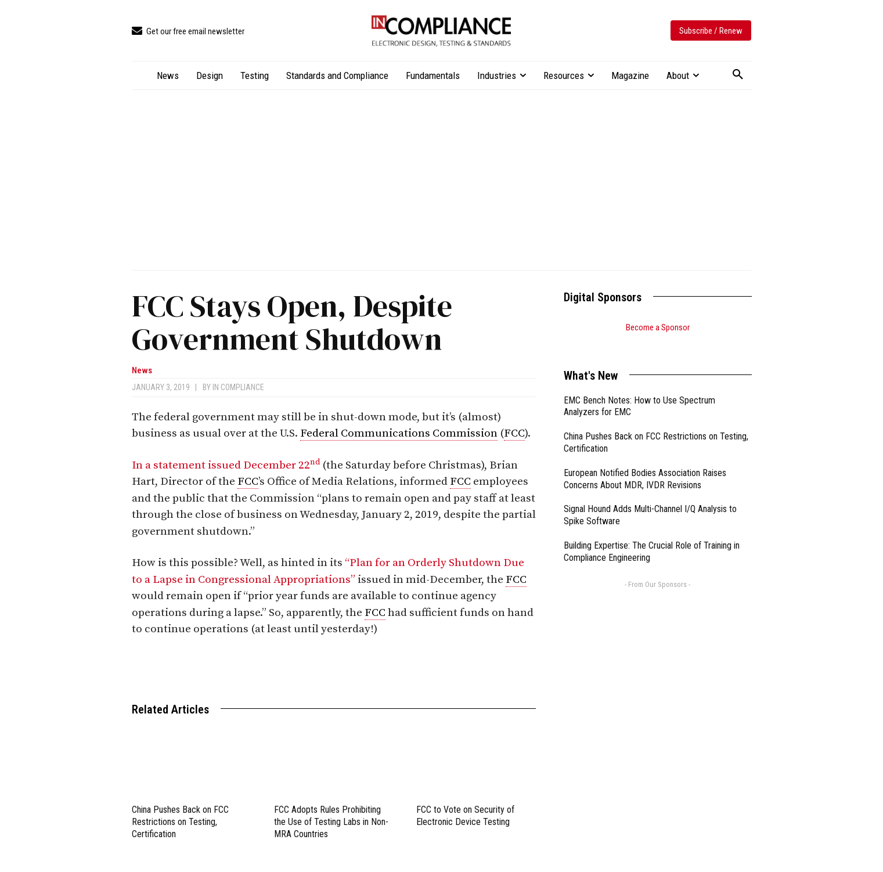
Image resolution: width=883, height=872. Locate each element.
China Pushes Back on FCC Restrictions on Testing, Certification (180, 821)
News (142, 370)
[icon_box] (188, 32)
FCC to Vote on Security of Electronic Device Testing (465, 815)
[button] (738, 75)
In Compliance (238, 387)
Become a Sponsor (658, 327)
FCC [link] (514, 433)
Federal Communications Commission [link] (399, 433)
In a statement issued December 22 (226, 465)
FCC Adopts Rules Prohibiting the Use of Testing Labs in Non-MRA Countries (331, 821)
